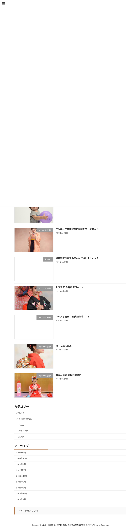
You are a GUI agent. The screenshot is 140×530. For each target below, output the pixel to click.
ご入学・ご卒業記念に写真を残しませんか (77, 229)
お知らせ (20, 413)
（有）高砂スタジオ (28, 510)
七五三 (21, 425)
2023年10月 (21, 458)
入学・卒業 (23, 430)
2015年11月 (21, 493)
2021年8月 (21, 482)
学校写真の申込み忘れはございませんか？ (77, 258)
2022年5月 (21, 464)
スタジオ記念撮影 (24, 419)
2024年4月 (21, 452)
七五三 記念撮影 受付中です (70, 287)
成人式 (21, 436)
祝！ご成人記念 (63, 345)
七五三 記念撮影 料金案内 (68, 374)
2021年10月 (21, 476)
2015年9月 (21, 499)
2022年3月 (21, 470)
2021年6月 (21, 487)
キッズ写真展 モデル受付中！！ (72, 316)
